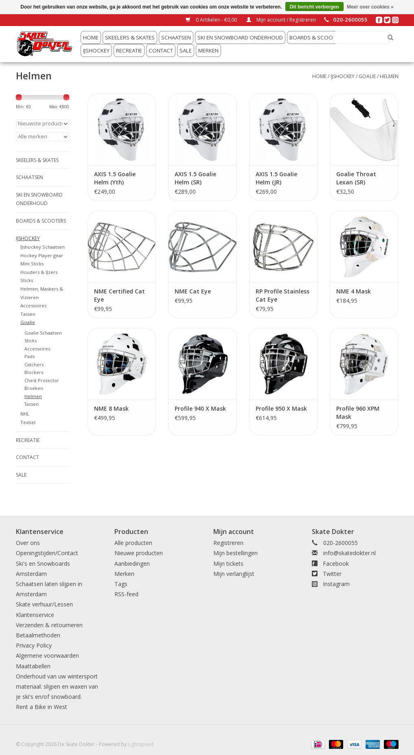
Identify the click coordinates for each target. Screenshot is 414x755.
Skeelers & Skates (130, 37)
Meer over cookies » (370, 7)
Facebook (336, 563)
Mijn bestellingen (235, 553)
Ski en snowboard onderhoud (240, 37)
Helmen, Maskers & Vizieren (41, 293)
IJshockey (96, 50)
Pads (29, 356)
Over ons (28, 543)
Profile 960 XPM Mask (357, 412)
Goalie (367, 76)
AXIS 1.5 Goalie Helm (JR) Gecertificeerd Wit (281, 178)
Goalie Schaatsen (43, 333)
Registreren (228, 543)
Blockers (33, 372)
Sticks (26, 280)
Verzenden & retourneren (49, 625)
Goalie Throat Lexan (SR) (356, 178)
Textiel (27, 422)
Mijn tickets (228, 563)
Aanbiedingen (132, 563)
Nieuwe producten (138, 553)
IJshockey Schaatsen (42, 247)
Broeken (33, 388)
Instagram (336, 584)
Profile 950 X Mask (281, 408)
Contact (161, 50)
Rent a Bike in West (41, 707)
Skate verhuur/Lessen (44, 604)
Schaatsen (176, 37)
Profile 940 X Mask (200, 408)
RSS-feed (126, 594)
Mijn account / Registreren (281, 19)
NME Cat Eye (193, 291)
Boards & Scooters (317, 37)
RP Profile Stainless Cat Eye (282, 295)
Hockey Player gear (41, 255)
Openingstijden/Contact (47, 553)
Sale (186, 50)
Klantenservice (35, 615)
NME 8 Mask (111, 408)
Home (91, 37)
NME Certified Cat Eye (119, 295)
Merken (208, 50)
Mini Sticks (32, 263)
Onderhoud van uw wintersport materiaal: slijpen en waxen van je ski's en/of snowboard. (57, 686)
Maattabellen (33, 666)
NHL (24, 414)
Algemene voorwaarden (47, 655)
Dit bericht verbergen (314, 7)
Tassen (27, 314)
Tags (120, 584)
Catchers (34, 364)
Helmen (389, 76)
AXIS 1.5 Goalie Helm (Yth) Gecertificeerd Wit (119, 178)
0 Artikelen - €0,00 (212, 19)
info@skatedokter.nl (349, 553)
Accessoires (33, 305)
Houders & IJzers (38, 272)
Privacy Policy (34, 645)
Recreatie (129, 50)
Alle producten (133, 543)
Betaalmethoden (38, 635)
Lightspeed (140, 744)
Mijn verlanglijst (233, 574)
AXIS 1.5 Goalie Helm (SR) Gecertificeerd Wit (200, 178)
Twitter (332, 574)
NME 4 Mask (353, 291)
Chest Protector (41, 380)
